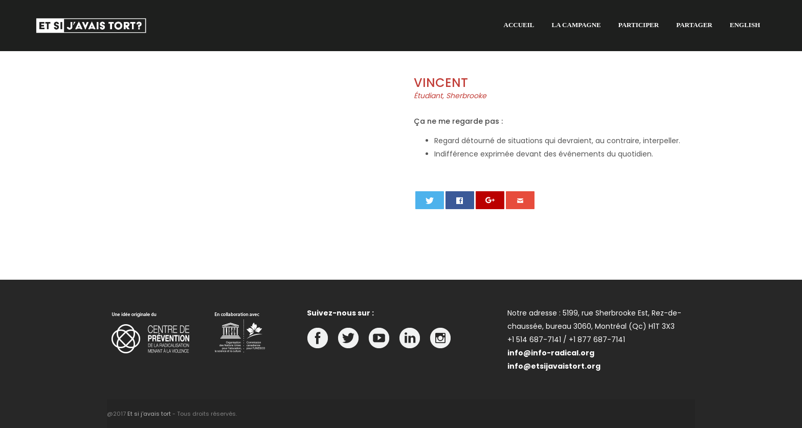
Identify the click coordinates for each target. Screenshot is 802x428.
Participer (638, 25)
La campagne (576, 25)
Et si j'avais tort (149, 414)
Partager (694, 25)
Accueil (519, 25)
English (745, 25)
